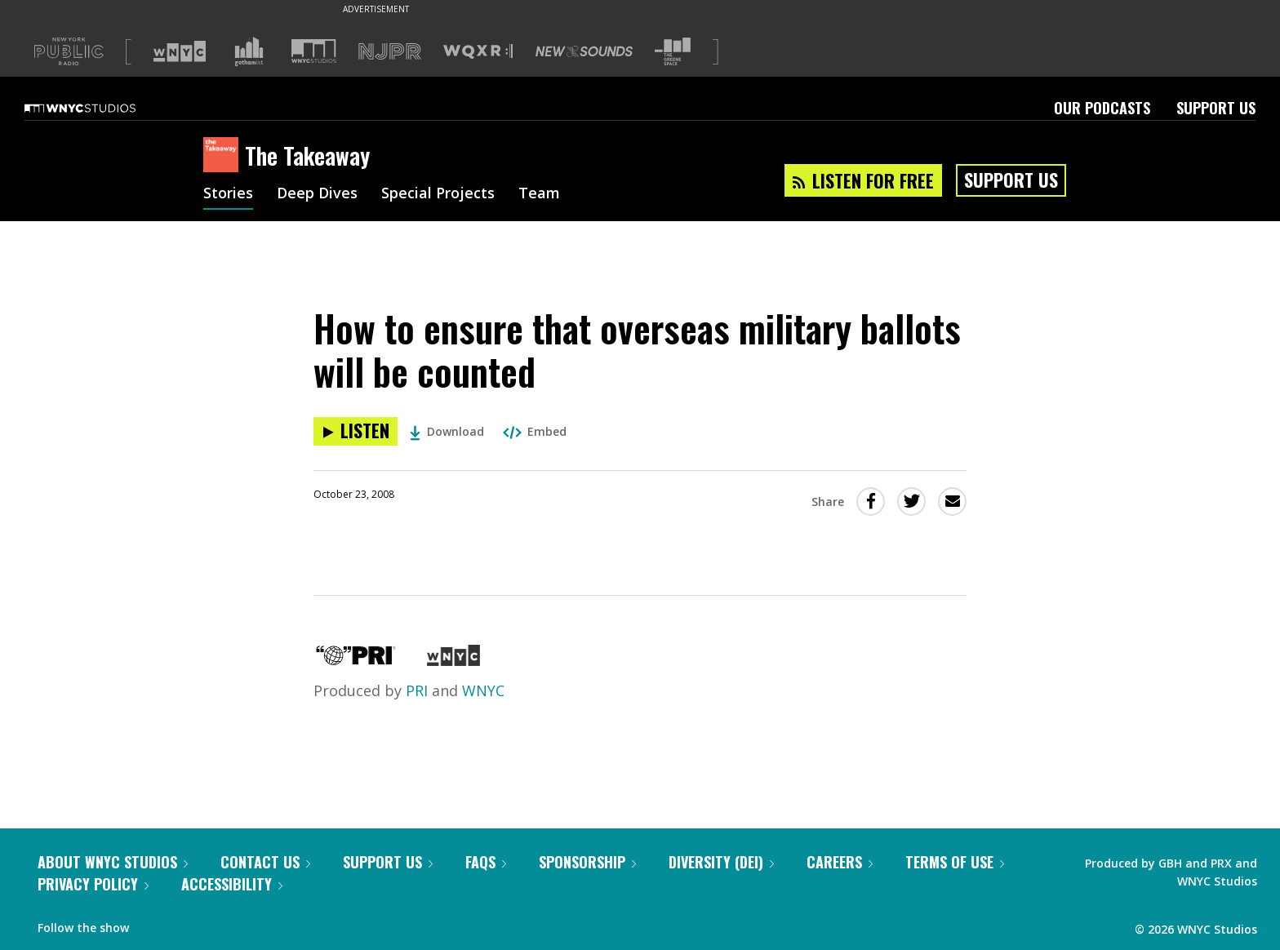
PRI (417, 690)
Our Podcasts (1102, 107)
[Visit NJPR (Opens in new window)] (389, 51)
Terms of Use (954, 861)
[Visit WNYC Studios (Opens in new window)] (313, 51)
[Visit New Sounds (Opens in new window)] (584, 51)
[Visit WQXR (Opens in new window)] (478, 52)
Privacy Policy (93, 884)
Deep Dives (317, 194)
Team (539, 194)
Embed (535, 431)
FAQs (485, 861)
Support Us (1216, 107)
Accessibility (231, 884)
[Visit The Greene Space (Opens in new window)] (673, 52)
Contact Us (265, 861)
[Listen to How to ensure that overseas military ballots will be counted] (355, 431)
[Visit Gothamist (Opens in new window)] (249, 51)
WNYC (483, 690)
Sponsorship (587, 861)
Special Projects (438, 194)
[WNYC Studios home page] (100, 107)
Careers (840, 861)
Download (447, 431)
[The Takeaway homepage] (224, 156)
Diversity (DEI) (721, 861)
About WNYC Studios (113, 861)
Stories (228, 194)
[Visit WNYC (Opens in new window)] (179, 51)
